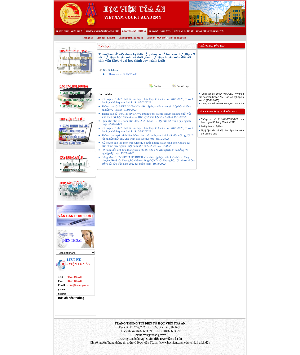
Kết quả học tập (177, 37)
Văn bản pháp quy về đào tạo (217, 111)
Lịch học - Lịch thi (106, 37)
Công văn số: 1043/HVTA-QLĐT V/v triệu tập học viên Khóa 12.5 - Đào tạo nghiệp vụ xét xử (221, 97)
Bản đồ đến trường (71, 297)
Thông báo (87, 37)
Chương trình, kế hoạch (131, 37)
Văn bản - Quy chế (156, 37)
